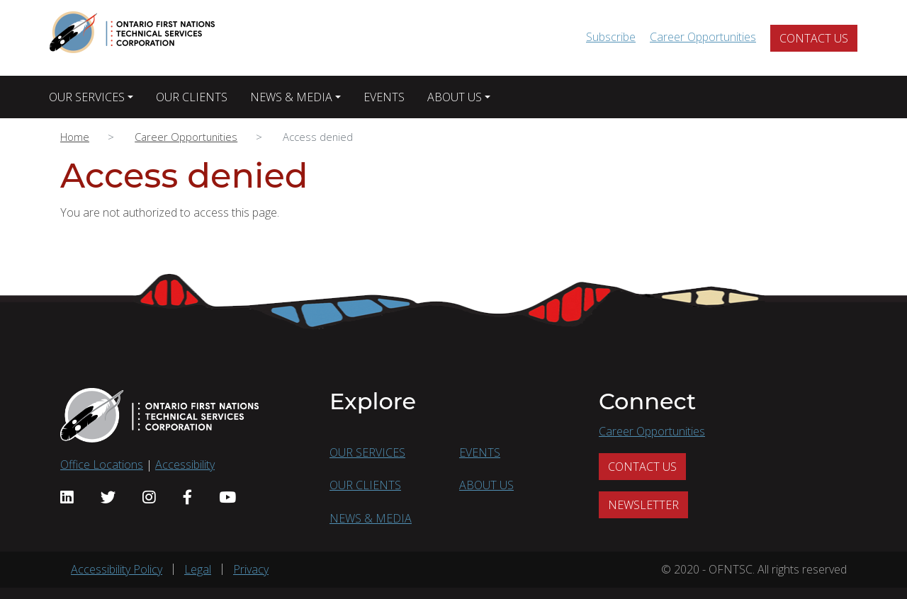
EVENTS (384, 97)
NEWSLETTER (643, 505)
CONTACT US (813, 38)
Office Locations (101, 464)
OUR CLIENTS (191, 97)
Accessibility (185, 464)
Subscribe (611, 37)
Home (74, 137)
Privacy (251, 569)
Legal (197, 569)
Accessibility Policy (116, 569)
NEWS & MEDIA (291, 97)
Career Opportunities (703, 37)
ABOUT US (454, 97)
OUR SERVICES (87, 97)
